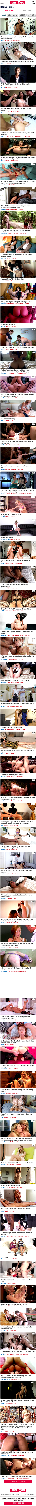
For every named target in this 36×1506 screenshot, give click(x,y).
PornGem (3, 776)
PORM (2, 753)
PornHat (3, 1164)
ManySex (3, 588)
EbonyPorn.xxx (5, 1455)
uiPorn (2, 1306)
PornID (2, 349)
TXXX (2, 1211)
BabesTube (4, 233)
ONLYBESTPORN (5, 1379)
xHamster (3, 682)
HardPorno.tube (5, 539)
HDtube (3, 445)
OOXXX (3, 563)
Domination (13, 15)
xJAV (2, 610)
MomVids (3, 258)
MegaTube (3, 635)
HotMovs (3, 874)
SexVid (2, 40)
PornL (2, 281)
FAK (2, 825)
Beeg (2, 420)
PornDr (3, 160)
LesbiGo (3, 493)
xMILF (2, 63)
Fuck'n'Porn (4, 373)
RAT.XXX (3, 1236)
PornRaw (3, 326)
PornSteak (3, 1283)
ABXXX (3, 947)
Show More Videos (18, 1482)
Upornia (3, 112)
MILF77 (3, 87)
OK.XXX (3, 1330)
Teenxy (3, 729)
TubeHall (3, 849)
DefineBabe (4, 659)
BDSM (23, 15)
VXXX (2, 1117)
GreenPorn (4, 1142)
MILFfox (3, 706)
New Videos (9, 10)
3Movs (2, 136)
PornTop (3, 1020)
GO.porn (3, 1187)
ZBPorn (3, 469)
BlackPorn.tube (5, 1259)
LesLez (3, 1093)
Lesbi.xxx (3, 898)
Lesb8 (2, 398)
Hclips (2, 1403)
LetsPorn (3, 303)
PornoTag (18, 2)
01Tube (3, 516)
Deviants (3, 185)
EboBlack (3, 209)
